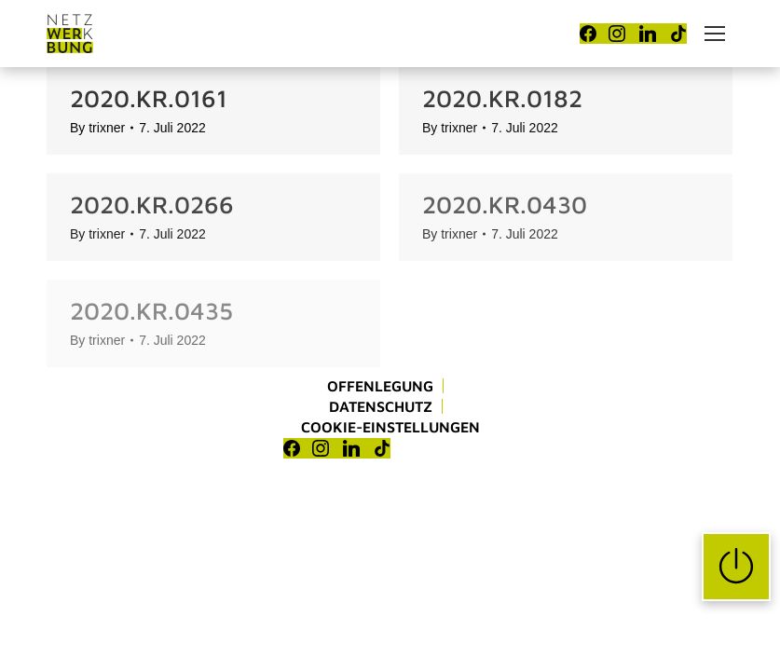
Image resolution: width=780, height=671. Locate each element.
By (97, 127)
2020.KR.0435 (151, 310)
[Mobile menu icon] (714, 33)
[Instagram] (617, 33)
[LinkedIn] (647, 33)
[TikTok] (678, 33)
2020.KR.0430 (504, 204)
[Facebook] (588, 33)
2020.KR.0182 (502, 98)
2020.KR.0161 (148, 98)
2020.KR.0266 (152, 204)
